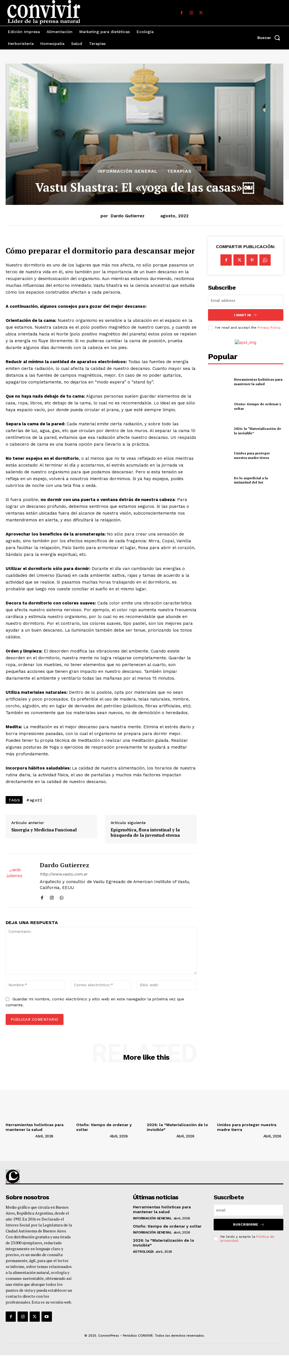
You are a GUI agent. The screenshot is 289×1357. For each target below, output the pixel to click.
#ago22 (34, 800)
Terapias (179, 171)
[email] (245, 300)
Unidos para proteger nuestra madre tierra (252, 455)
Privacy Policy (269, 328)
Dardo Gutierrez (127, 215)
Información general (127, 171)
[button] (270, 37)
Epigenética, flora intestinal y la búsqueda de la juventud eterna (145, 832)
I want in (245, 315)
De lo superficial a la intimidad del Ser (251, 480)
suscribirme (248, 1224)
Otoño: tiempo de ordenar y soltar (167, 1226)
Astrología (143, 1252)
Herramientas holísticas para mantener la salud (258, 381)
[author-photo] (20, 1136)
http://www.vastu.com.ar (63, 874)
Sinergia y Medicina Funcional (44, 830)
